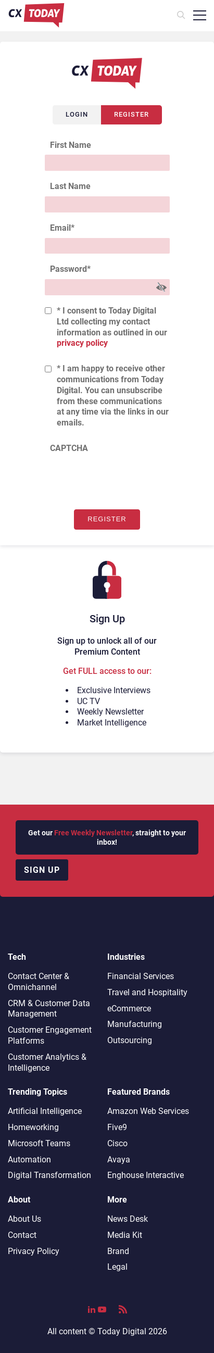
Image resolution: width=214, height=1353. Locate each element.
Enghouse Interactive (145, 1175)
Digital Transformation (49, 1175)
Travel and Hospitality (147, 992)
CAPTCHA (69, 448)
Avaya (118, 1159)
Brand (118, 1251)
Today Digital (121, 1331)
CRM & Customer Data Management (49, 1008)
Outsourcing (129, 1040)
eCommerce (129, 1008)
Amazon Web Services (148, 1111)
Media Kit (124, 1235)
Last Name (70, 186)
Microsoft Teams (39, 1143)
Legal (117, 1267)
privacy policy (82, 343)
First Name (70, 145)
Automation (29, 1159)
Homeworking (33, 1127)
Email (62, 228)
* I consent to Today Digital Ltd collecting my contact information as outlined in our (112, 327)
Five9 (117, 1127)
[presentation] (124, 478)
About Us (24, 1219)
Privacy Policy (33, 1251)
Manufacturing (134, 1024)
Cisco (117, 1143)
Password (70, 269)
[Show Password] (161, 287)
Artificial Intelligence (45, 1111)
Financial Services (140, 976)
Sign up (42, 870)
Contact (22, 1235)
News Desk (127, 1219)
